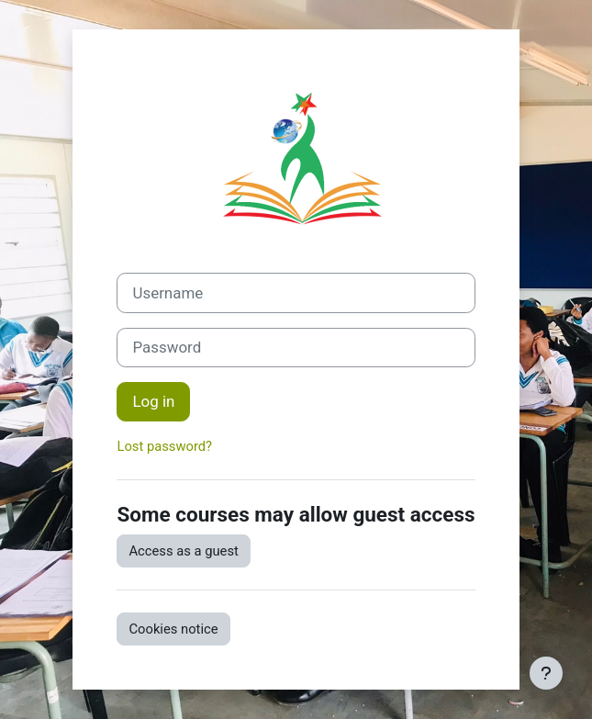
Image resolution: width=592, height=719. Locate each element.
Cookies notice (173, 629)
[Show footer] (546, 673)
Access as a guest (183, 551)
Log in (153, 401)
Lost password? (164, 446)
